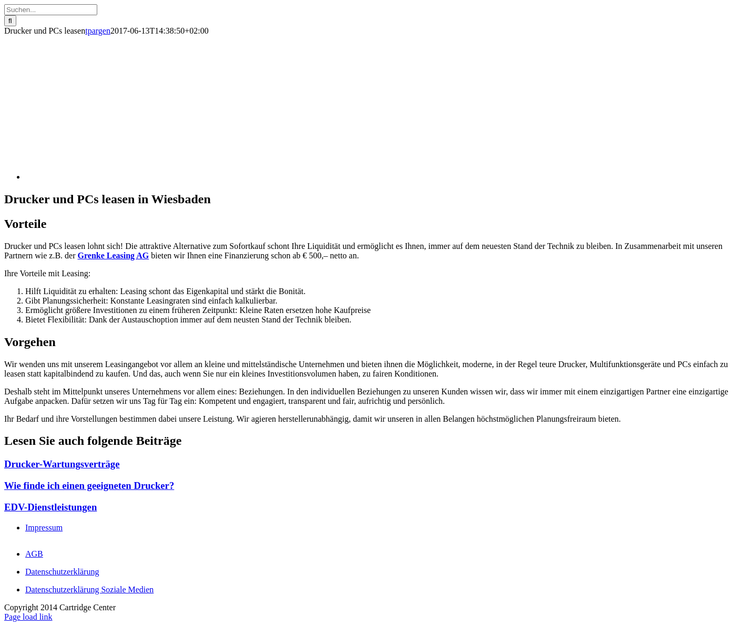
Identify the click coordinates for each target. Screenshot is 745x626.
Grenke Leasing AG (113, 255)
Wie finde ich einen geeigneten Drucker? (89, 485)
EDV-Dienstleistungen (50, 507)
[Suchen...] (50, 9)
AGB (34, 553)
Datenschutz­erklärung (62, 571)
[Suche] (10, 20)
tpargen (97, 30)
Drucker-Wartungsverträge (62, 464)
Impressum (44, 527)
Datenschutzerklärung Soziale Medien (89, 589)
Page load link (28, 616)
